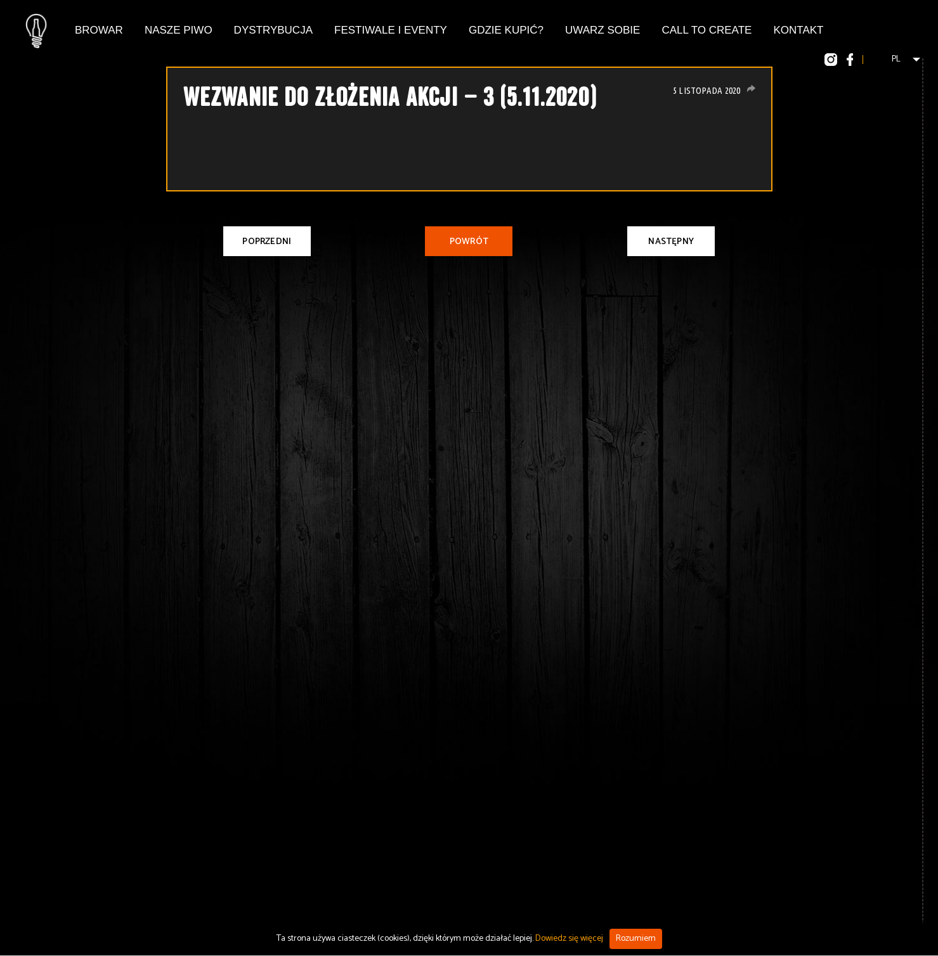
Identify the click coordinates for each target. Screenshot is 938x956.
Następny (671, 242)
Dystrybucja (273, 30)
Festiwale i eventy (390, 30)
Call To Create (706, 30)
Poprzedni (266, 242)
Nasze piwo (178, 30)
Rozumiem (636, 938)
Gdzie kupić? (506, 30)
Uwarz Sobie (602, 30)
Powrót (469, 242)
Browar (99, 30)
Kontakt (798, 30)
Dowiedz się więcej (569, 938)
